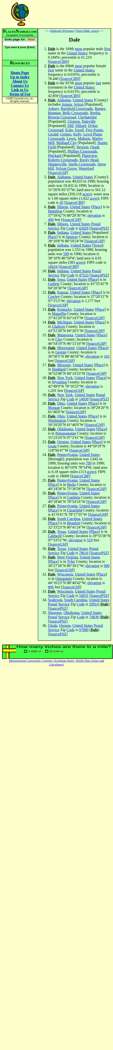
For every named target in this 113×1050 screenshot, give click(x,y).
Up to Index (19, 77)
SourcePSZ (99, 228)
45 (61, 203)
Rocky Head (89, 160)
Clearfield (74, 510)
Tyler (71, 561)
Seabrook (55, 600)
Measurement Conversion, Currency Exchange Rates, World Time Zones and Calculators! (56, 662)
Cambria (73, 497)
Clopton (74, 121)
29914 (94, 604)
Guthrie (54, 284)
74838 (94, 617)
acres (86, 194)
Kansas (62, 292)
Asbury (53, 109)
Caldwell (55, 536)
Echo (69, 130)
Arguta (66, 104)
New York (65, 378)
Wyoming (59, 382)
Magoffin (59, 314)
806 (51, 587)
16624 (52, 267)
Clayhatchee (87, 117)
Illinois (62, 207)
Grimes (65, 134)
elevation (94, 215)
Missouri (64, 365)
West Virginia (67, 557)
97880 (84, 630)
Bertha (95, 113)
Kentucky (64, 309)
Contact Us (20, 86)
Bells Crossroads (75, 113)
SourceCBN (58, 62)
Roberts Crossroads (63, 160)
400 (51, 220)
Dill (71, 126)
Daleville (89, 121)
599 (66, 254)
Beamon (54, 113)
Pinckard (54, 156)
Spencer (72, 237)
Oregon (63, 442)
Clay (58, 339)
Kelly (77, 134)
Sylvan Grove (66, 168)
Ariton (79, 104)
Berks (71, 485)
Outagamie (63, 579)
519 (90, 540)
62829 (84, 228)
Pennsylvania (67, 455)
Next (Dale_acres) (87, 31)
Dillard (80, 126)
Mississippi (66, 348)
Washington (57, 420)
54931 (84, 596)
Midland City (66, 143)
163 (106, 356)
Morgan (54, 408)
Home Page (20, 73)
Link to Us (19, 90)
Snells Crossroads (81, 164)
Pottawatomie (65, 433)
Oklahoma (65, 429)
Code (70, 228)
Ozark (94, 147)
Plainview (89, 156)
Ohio (61, 403)
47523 (84, 275)
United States (77, 53)
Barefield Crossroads (77, 109)
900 (106, 566)
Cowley (54, 297)
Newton (82, 147)
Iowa (61, 279)
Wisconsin (65, 574)
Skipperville (57, 164)
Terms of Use (19, 94)
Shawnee (55, 613)
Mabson (84, 138)
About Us (19, 81)
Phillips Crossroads (82, 151)
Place (97, 207)
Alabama (64, 100)
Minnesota (65, 335)
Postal (95, 224)
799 (88, 463)
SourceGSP (58, 173)
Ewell (79, 130)
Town (97, 245)
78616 (84, 553)
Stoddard (59, 369)
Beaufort (73, 523)
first (107, 49)
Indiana (63, 232)
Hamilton (55, 211)
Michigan (64, 322)
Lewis (71, 138)
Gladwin (58, 326)
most (78, 49)
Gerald (53, 134)
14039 (84, 399)
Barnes (100, 109)
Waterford (86, 168)
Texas (61, 532)
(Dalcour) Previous (62, 31)
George (60, 352)
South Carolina (68, 519)
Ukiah (52, 625)
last (98, 83)
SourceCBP (74, 203)
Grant (52, 446)
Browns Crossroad (62, 117)
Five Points (94, 130)
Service (53, 228)
